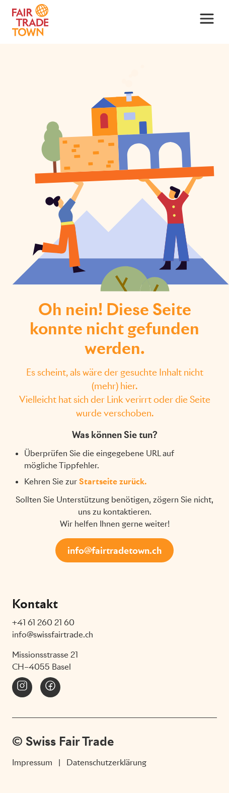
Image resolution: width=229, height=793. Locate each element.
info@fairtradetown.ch (114, 550)
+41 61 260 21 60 (43, 622)
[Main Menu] (207, 18)
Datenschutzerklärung (106, 762)
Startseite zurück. (112, 481)
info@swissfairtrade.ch (52, 634)
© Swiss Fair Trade (63, 741)
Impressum (32, 762)
